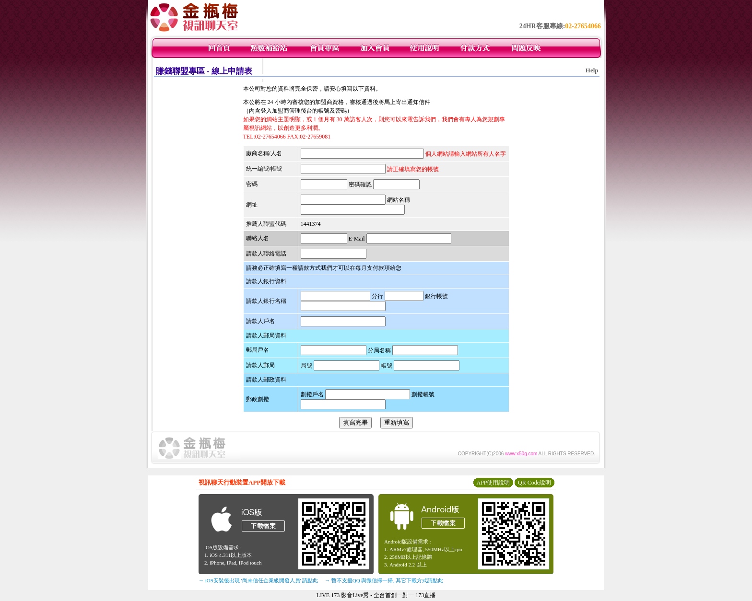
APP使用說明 (493, 482)
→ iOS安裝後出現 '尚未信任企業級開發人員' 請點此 (258, 580)
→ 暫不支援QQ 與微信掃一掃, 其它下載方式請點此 (384, 580)
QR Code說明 (534, 482)
